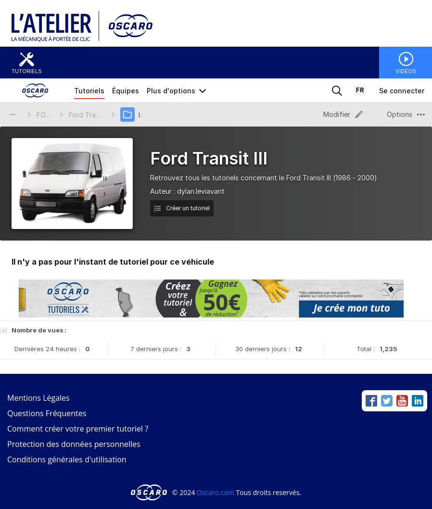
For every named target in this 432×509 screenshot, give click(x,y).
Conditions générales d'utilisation (67, 459)
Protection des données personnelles (73, 444)
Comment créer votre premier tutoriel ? (77, 428)
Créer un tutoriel (182, 208)
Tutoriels (27, 71)
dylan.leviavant (201, 191)
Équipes (125, 91)
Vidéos (405, 71)
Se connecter (401, 91)
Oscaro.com (215, 492)
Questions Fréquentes (46, 413)
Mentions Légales (38, 398)
